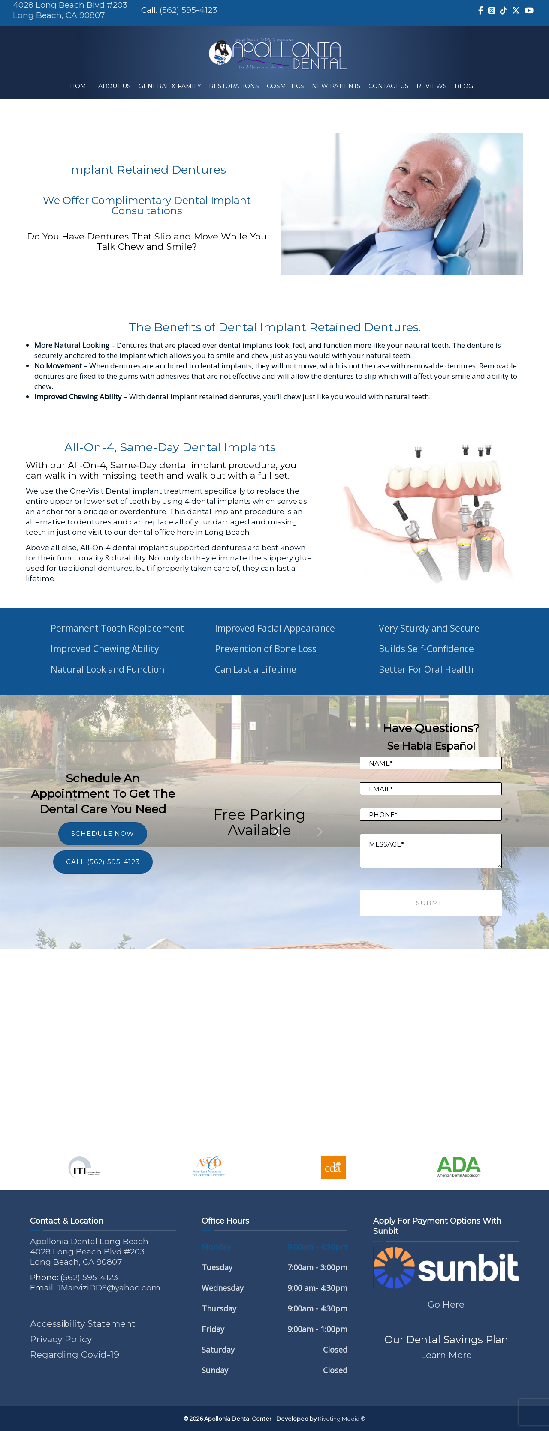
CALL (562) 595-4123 (103, 862)
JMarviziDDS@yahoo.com (108, 1288)
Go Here (446, 1304)
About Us (114, 86)
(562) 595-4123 (188, 10)
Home (80, 86)
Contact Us (388, 86)
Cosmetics (285, 86)
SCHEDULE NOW (102, 833)
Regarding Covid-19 (74, 1354)
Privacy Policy (61, 1339)
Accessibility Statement (82, 1323)
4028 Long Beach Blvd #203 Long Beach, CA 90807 (70, 10)
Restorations (234, 86)
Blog (464, 86)
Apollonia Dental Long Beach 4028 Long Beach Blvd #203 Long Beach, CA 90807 (89, 1251)
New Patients (336, 86)
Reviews (431, 86)
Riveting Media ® (341, 1418)
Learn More (446, 1355)
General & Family (170, 86)
